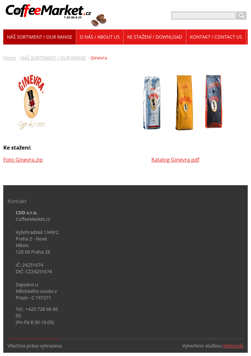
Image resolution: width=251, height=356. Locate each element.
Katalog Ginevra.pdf (175, 159)
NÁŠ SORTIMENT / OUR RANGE (53, 58)
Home (9, 58)
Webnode (233, 346)
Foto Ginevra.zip (23, 159)
